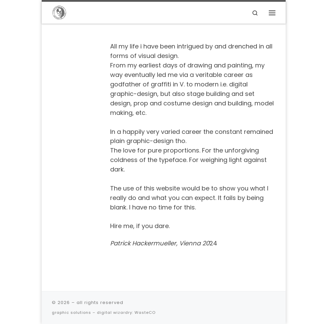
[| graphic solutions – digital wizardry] (59, 12)
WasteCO (145, 312)
